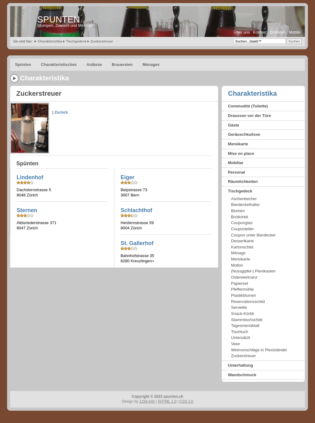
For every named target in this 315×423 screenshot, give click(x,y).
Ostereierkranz (244, 277)
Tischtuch (239, 331)
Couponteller (242, 229)
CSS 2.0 (186, 401)
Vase (235, 343)
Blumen (238, 210)
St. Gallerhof (137, 243)
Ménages (151, 64)
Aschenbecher (244, 198)
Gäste (233, 125)
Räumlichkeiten (243, 181)
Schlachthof (136, 210)
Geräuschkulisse (244, 134)
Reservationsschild (248, 301)
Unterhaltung (240, 365)
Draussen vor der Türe (249, 115)
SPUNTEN (58, 19)
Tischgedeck (76, 41)
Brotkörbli (239, 217)
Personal (236, 172)
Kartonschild (242, 247)
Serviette (239, 307)
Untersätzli (240, 337)
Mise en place (241, 153)
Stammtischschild (246, 319)
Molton (237, 265)
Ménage (238, 253)
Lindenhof (30, 177)
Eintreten (278, 32)
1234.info (147, 401)
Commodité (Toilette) (248, 106)
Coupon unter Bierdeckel (253, 235)
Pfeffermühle (242, 289)
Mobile (295, 32)
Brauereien (122, 64)
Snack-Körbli (242, 313)
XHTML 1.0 (167, 401)
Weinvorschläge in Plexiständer (259, 350)
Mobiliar (235, 162)
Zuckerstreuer (101, 41)
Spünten (23, 64)
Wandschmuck (242, 375)
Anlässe (94, 64)
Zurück (61, 112)
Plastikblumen (243, 295)
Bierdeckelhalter (245, 204)
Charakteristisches (59, 64)
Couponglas (242, 222)
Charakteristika (50, 41)
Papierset (239, 283)
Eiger (127, 177)
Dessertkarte (242, 241)
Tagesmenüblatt (245, 325)
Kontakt (260, 32)
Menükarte (238, 144)
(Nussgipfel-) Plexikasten (253, 271)
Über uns (242, 32)
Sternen (27, 210)
